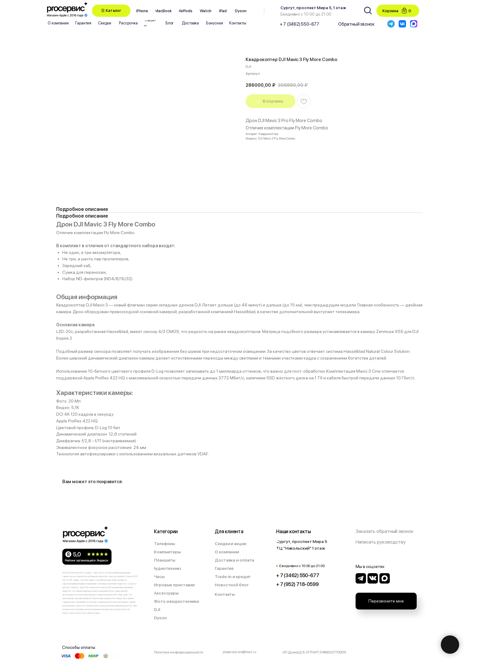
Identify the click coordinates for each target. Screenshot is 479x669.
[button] (111, 11)
